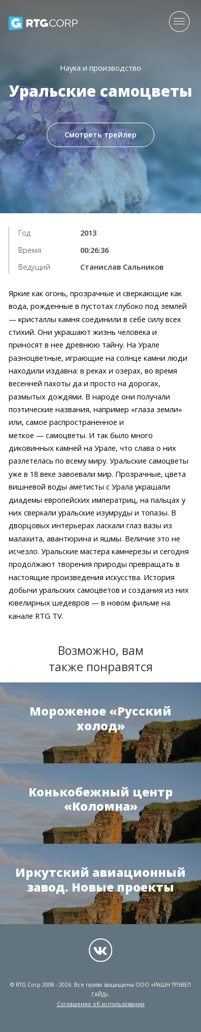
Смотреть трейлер (100, 135)
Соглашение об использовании (101, 1004)
